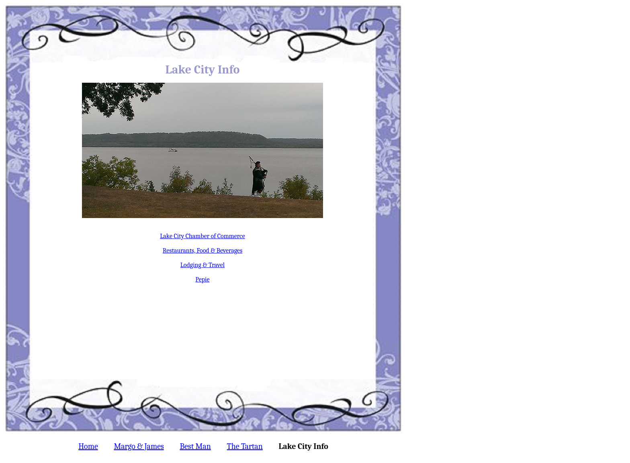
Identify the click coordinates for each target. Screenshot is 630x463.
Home (88, 446)
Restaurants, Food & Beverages (202, 250)
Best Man (195, 446)
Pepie (202, 279)
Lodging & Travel (202, 265)
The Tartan (245, 446)
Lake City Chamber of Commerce (202, 236)
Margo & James (139, 446)
